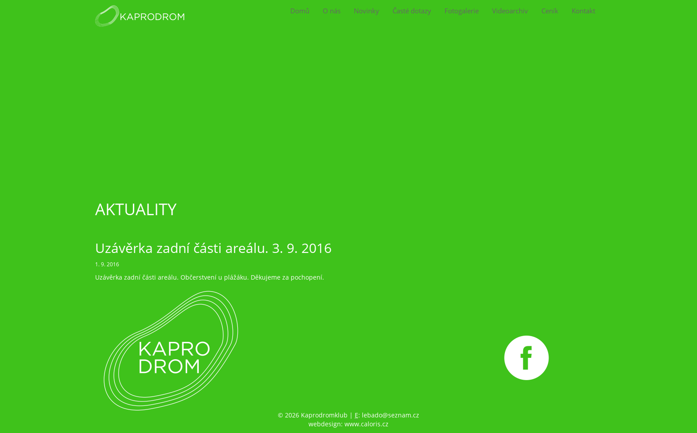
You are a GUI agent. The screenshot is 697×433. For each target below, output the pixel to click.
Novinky (366, 11)
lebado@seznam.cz (390, 415)
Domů (299, 11)
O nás (331, 11)
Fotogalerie (462, 11)
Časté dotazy (412, 11)
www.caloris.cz (366, 424)
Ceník (549, 11)
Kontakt (583, 11)
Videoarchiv (510, 11)
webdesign (324, 424)
